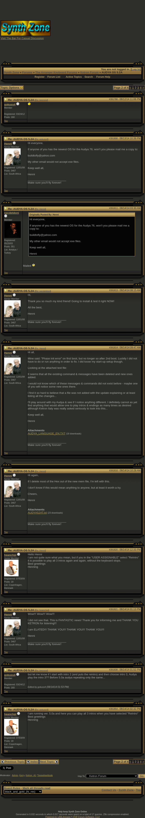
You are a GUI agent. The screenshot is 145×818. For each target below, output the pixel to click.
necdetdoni (11, 212)
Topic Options (12, 87)
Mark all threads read (36, 788)
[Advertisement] (97, 30)
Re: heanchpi (41, 610)
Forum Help (103, 76)
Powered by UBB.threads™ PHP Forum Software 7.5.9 (72, 816)
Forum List (53, 76)
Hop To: (82, 776)
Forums (27, 72)
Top (6, 121)
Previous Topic (12, 761)
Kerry (22, 775)
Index (32, 761)
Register (40, 76)
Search (88, 76)
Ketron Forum (89, 72)
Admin (15, 775)
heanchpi (10, 555)
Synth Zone (11, 72)
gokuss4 (9, 104)
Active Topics (74, 76)
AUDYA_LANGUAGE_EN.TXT (46, 433)
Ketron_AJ (31, 775)
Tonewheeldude (45, 775)
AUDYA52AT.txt (37, 512)
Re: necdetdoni (42, 291)
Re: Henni (40, 209)
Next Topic (49, 761)
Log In (136, 69)
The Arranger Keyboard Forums (56, 72)
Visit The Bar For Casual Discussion (22, 38)
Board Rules (12, 788)
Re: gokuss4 (41, 139)
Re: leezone (41, 100)
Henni (8, 143)
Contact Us (109, 790)
